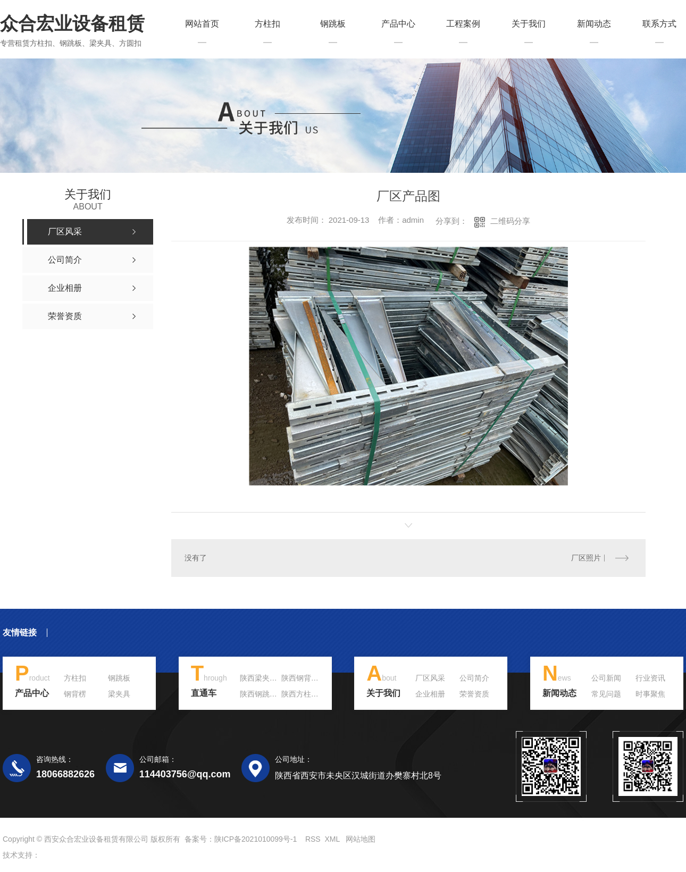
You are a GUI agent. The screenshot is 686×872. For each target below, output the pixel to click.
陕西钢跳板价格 (266, 694)
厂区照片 (585, 558)
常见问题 (606, 694)
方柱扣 (267, 24)
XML (331, 839)
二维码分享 (510, 220)
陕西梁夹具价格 (266, 678)
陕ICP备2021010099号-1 (255, 839)
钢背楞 (75, 694)
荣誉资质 (474, 694)
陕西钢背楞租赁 (307, 678)
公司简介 (474, 678)
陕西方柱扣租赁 (307, 694)
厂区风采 (430, 678)
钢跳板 (333, 24)
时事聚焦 (650, 694)
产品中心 (398, 24)
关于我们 (529, 24)
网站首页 (202, 24)
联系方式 (659, 24)
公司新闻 (606, 678)
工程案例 (463, 24)
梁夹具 (119, 694)
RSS (313, 839)
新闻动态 (594, 24)
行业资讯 (650, 678)
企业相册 (430, 694)
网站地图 (360, 839)
